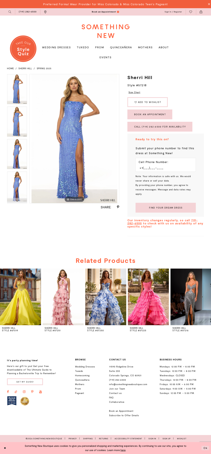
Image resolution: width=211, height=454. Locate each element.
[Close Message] (208, 4)
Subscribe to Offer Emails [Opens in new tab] (124, 415)
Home (10, 68)
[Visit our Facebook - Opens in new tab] (8, 392)
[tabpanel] (17, 90)
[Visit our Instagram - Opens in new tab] (24, 392)
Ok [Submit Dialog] (205, 447)
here (123, 450)
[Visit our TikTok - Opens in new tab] (16, 392)
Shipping (88, 438)
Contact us (115, 393)
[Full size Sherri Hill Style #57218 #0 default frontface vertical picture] (74, 138)
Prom (78, 388)
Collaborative (116, 402)
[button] (10, 12)
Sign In (152, 438)
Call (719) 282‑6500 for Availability (160, 126)
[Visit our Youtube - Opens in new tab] (40, 392)
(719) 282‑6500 (117, 380)
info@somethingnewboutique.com (128, 384)
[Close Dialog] (5, 448)
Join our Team (117, 388)
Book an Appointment (150, 114)
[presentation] (63, 297)
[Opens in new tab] (12, 401)
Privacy (73, 438)
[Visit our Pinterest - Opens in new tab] (32, 392)
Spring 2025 (44, 68)
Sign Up (166, 438)
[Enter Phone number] (164, 167)
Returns (103, 438)
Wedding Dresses (85, 366)
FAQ (111, 397)
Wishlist (181, 438)
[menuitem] (10, 12)
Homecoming (82, 375)
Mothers (80, 384)
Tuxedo (79, 371)
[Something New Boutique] (106, 31)
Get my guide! (25, 382)
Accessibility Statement (128, 438)
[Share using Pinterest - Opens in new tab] (118, 207)
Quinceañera (82, 380)
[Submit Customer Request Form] (166, 208)
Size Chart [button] (134, 92)
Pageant (79, 393)
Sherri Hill (25, 68)
